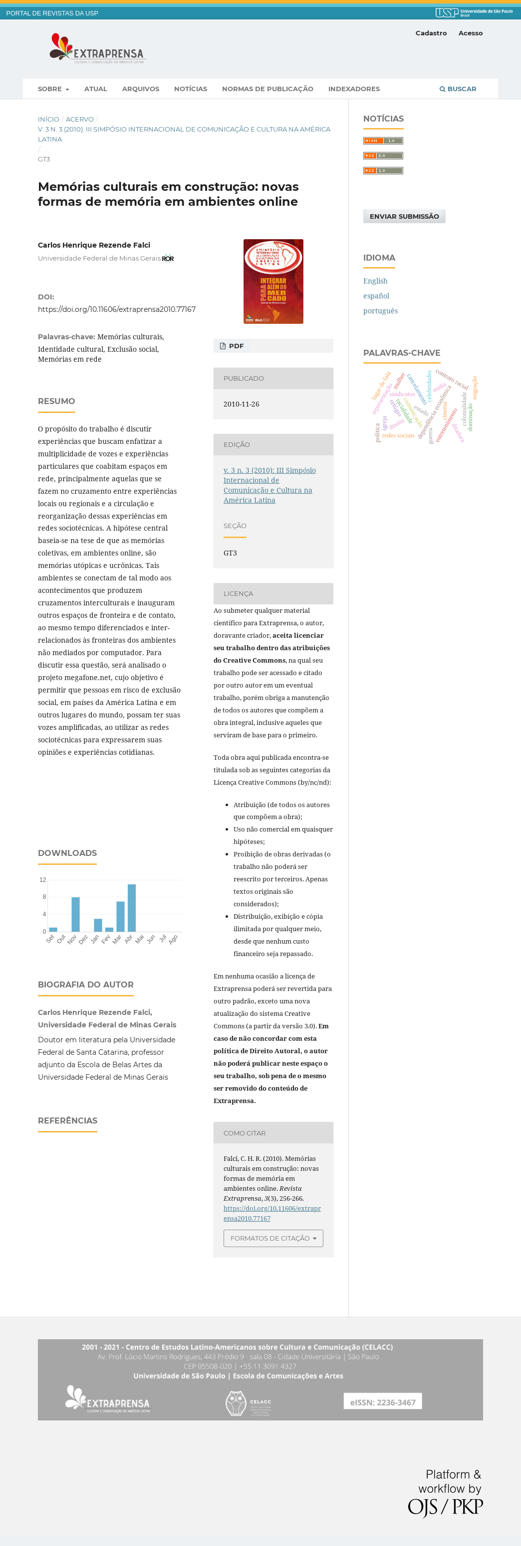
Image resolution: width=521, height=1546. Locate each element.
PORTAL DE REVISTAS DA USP (52, 13)
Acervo (80, 119)
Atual (95, 89)
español (376, 295)
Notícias (190, 89)
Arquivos (140, 89)
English (375, 280)
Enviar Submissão (404, 216)
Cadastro (431, 33)
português (380, 310)
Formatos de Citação (270, 1238)
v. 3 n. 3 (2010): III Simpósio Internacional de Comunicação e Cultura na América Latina (184, 134)
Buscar (458, 89)
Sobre (51, 89)
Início (48, 119)
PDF (235, 346)
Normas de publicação (267, 89)
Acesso (471, 33)
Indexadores (354, 89)
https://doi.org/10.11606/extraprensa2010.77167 (117, 309)
